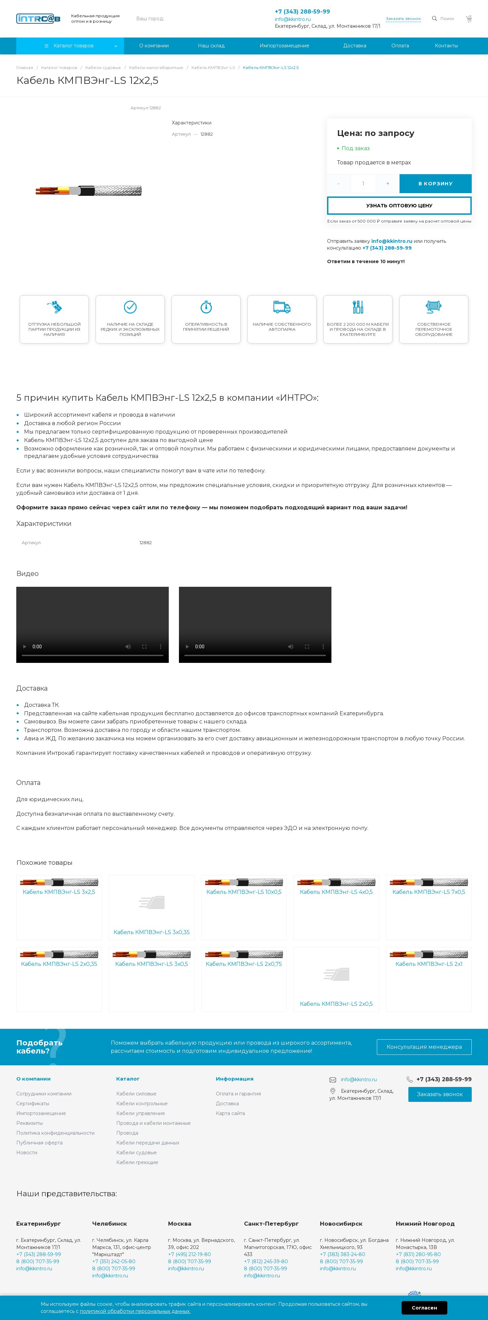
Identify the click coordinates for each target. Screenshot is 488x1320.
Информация (234, 1078)
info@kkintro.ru (293, 19)
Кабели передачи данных (147, 1143)
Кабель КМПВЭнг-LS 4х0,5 (336, 887)
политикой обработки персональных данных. (135, 1311)
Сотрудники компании (44, 1094)
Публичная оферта (39, 1143)
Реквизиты (29, 1123)
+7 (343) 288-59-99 (302, 11)
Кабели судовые (136, 1153)
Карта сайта (230, 1113)
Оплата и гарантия (238, 1094)
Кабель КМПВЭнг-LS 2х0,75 (244, 959)
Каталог (128, 1078)
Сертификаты (32, 1104)
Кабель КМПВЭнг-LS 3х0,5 (152, 959)
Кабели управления (140, 1113)
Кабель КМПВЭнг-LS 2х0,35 (59, 959)
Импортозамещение (41, 1113)
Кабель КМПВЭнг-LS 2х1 (429, 959)
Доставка (227, 1104)
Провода (127, 1133)
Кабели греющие (137, 1162)
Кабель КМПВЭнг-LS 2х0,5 (336, 979)
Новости (26, 1153)
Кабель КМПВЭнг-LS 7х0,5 (429, 887)
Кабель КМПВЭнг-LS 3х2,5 (59, 887)
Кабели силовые (136, 1094)
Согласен (424, 1308)
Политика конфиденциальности (55, 1133)
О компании (33, 1078)
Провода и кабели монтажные (153, 1123)
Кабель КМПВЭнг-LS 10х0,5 (244, 887)
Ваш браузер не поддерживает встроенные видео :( (92, 625)
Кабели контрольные (142, 1104)
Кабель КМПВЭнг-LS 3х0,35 (152, 907)
